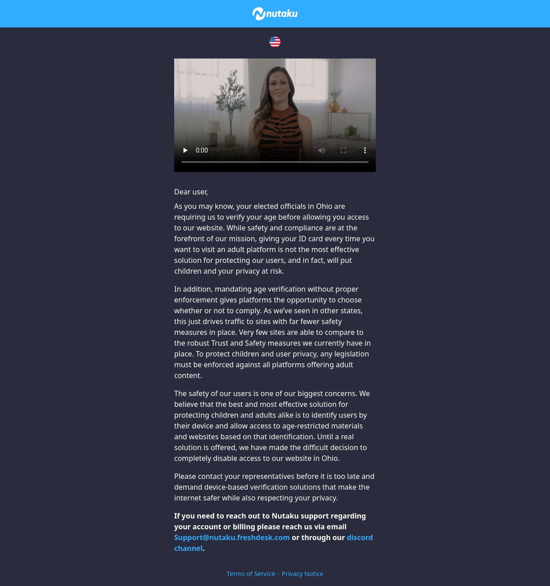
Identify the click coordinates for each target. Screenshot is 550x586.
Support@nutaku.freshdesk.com (232, 537)
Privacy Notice (303, 573)
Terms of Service (251, 573)
